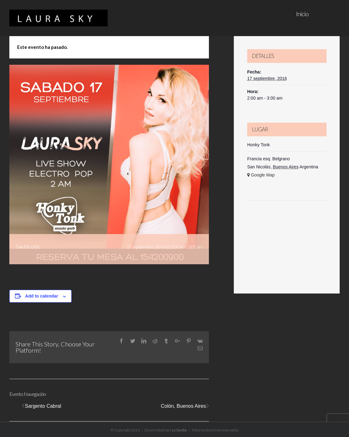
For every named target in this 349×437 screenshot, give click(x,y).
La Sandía (179, 430)
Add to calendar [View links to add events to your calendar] (41, 296)
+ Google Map (261, 174)
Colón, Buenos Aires (183, 406)
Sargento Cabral (43, 406)
